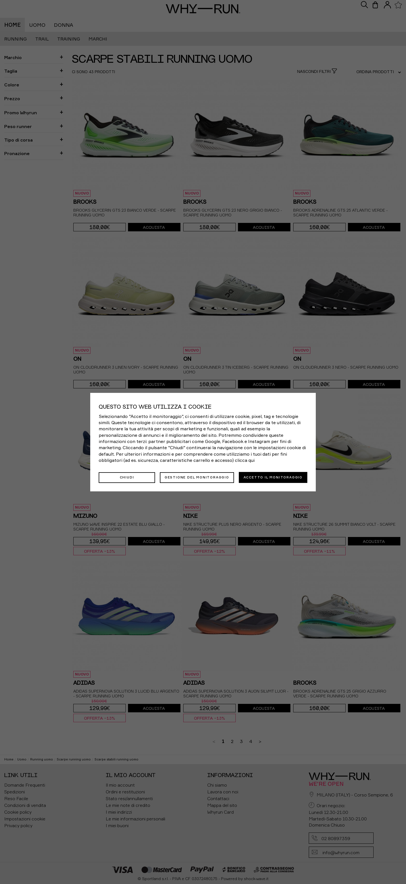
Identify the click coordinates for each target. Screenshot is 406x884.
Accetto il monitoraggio (273, 477)
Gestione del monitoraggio (197, 477)
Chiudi (127, 477)
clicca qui (245, 460)
